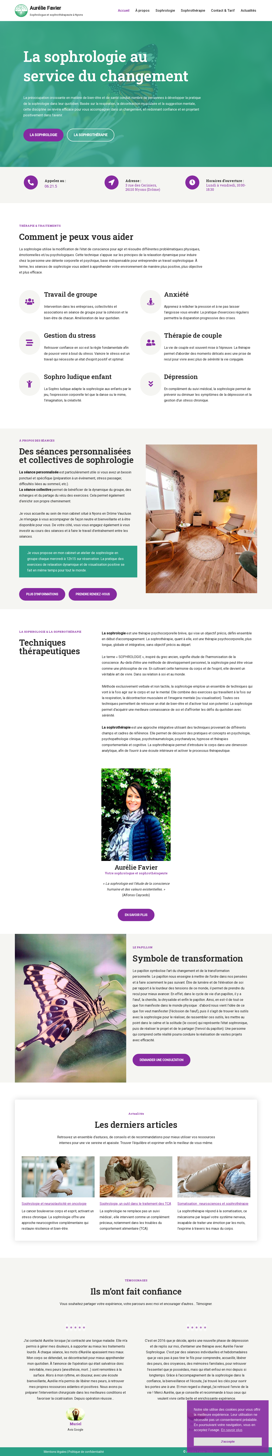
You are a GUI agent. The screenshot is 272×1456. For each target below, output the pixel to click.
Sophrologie (165, 11)
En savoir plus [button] (231, 1430)
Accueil (123, 11)
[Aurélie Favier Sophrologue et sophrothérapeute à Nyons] (49, 10)
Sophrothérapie (193, 11)
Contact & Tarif (223, 11)
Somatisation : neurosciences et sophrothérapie (212, 1204)
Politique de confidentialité (86, 1451)
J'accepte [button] (228, 1441)
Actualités (248, 11)
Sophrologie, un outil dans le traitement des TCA (135, 1204)
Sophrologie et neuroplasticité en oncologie (54, 1204)
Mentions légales (55, 1451)
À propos (142, 11)
